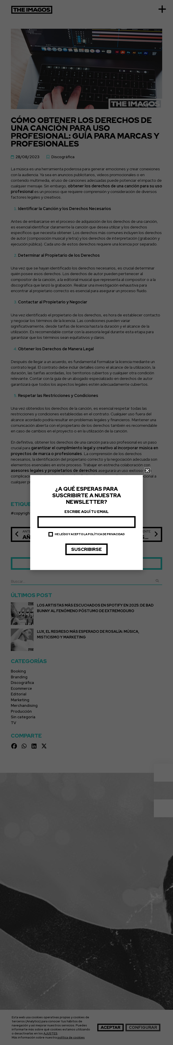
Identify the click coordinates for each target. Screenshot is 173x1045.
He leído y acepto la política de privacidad (90, 534)
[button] (147, 470)
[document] (86, 522)
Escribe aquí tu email (86, 511)
